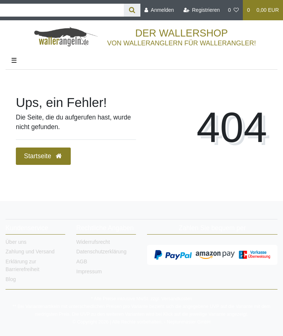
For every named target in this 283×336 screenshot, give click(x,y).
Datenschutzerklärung (101, 251)
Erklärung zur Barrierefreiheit (22, 265)
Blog (11, 279)
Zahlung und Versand (30, 251)
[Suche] (132, 10)
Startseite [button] (43, 156)
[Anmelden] (159, 10)
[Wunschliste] (233, 10)
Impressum (89, 271)
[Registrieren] (201, 10)
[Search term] (62, 10)
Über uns (16, 242)
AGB (81, 261)
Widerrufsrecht (93, 242)
